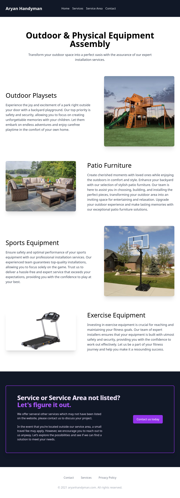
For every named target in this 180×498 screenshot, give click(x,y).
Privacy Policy (107, 478)
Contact (110, 8)
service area (83, 427)
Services (77, 8)
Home (65, 8)
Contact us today (148, 419)
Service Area (94, 8)
